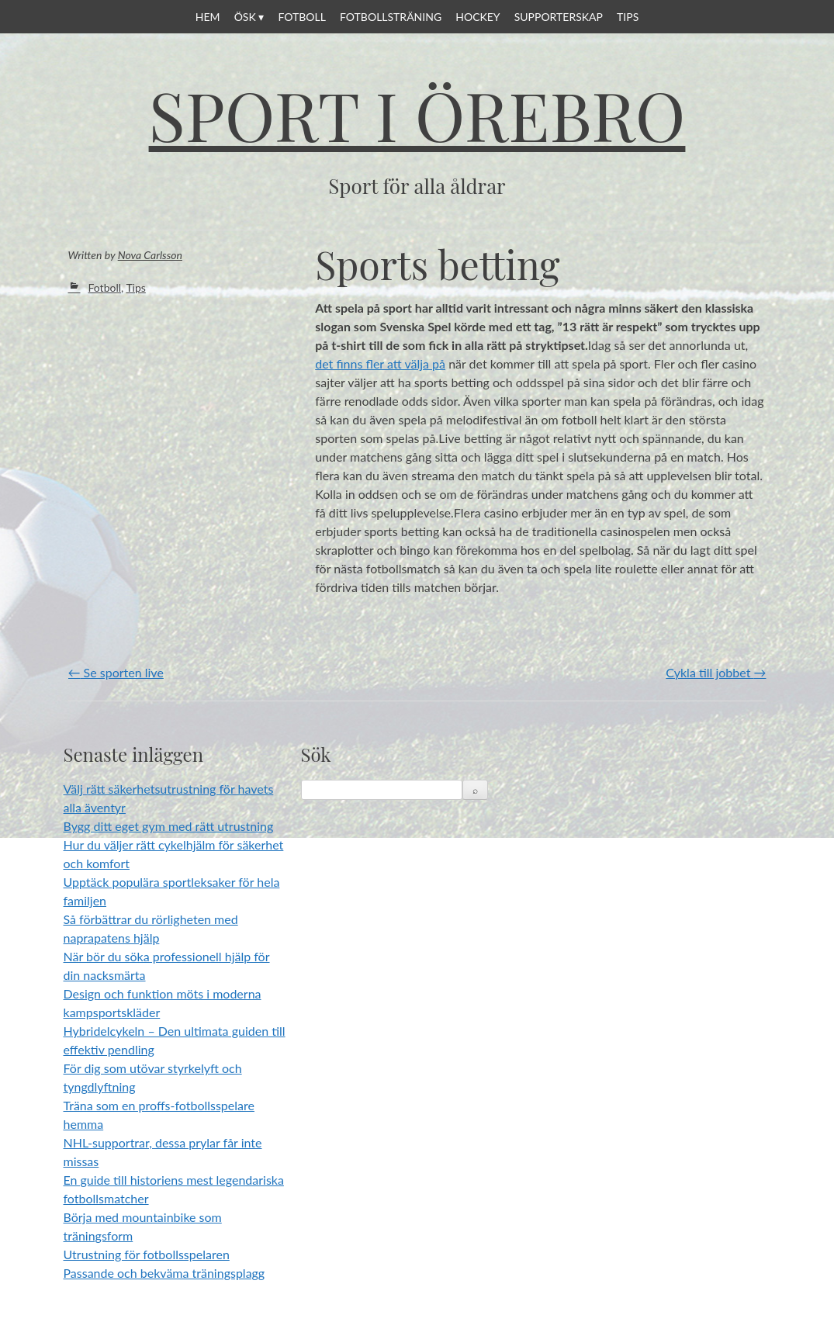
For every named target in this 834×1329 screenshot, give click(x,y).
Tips (627, 16)
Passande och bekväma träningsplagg (164, 1272)
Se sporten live (116, 672)
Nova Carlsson (150, 254)
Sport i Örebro (417, 114)
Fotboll (302, 16)
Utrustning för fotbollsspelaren (147, 1254)
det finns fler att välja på (380, 363)
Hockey (477, 16)
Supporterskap (558, 16)
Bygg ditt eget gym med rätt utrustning (169, 826)
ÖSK (245, 16)
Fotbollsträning (390, 16)
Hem (208, 16)
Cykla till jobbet (716, 672)
